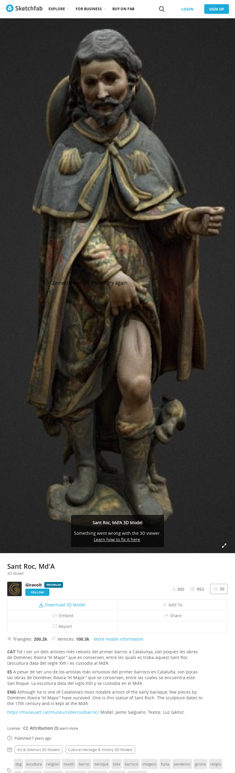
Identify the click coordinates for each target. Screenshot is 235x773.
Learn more (66, 728)
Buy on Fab (123, 8)
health (69, 764)
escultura (34, 764)
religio (215, 764)
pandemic (182, 764)
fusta (165, 764)
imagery (149, 764)
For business (89, 8)
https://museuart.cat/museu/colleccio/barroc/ (53, 712)
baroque (101, 764)
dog (18, 764)
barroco (131, 764)
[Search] (161, 9)
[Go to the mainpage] (24, 9)
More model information (118, 639)
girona (200, 764)
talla (116, 764)
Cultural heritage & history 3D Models (100, 749)
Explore (57, 8)
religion (52, 764)
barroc (84, 764)
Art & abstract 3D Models (38, 749)
